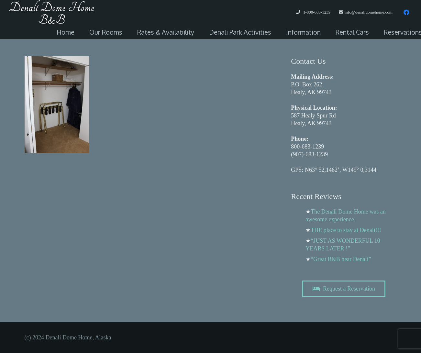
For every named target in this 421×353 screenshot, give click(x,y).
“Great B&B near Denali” (341, 259)
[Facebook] (406, 12)
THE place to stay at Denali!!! (346, 230)
